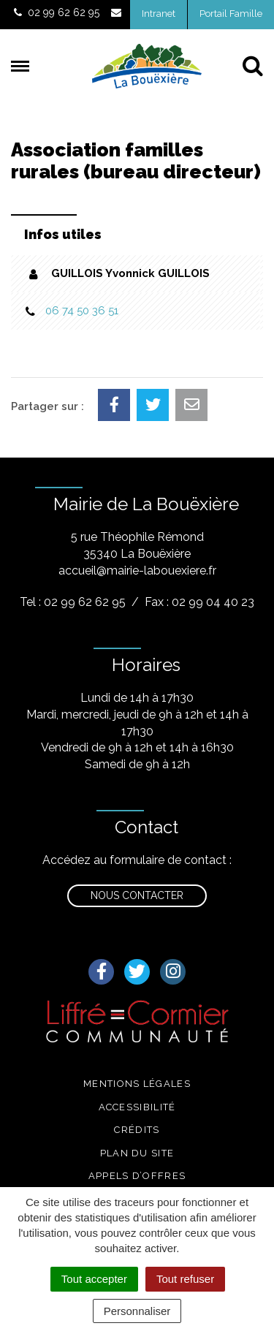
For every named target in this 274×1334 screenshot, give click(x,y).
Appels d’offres (137, 1175)
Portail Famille (230, 13)
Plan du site (137, 1153)
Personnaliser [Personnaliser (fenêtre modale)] (137, 1311)
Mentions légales (137, 1083)
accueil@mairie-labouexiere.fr (137, 570)
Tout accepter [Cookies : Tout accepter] (94, 1279)
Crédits (136, 1129)
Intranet (158, 13)
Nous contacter (137, 895)
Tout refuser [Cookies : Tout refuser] (185, 1279)
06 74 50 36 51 (81, 310)
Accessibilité (137, 1107)
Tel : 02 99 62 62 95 (73, 602)
